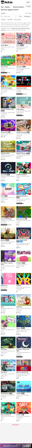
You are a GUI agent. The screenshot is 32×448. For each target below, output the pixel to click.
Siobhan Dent (4, 375)
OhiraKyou (3, 309)
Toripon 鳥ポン (5, 45)
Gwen (2, 331)
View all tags (17, 19)
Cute (20, 16)
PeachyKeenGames (20, 48)
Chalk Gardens (20, 109)
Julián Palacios (19, 417)
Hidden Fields (4, 352)
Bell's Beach (4, 372)
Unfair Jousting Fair (6, 414)
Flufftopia (19, 263)
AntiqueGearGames (20, 200)
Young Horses (4, 114)
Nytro (2, 307)
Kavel (2, 196)
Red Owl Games (20, 112)
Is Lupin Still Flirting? (6, 219)
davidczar (18, 396)
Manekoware (19, 135)
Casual (3, 19)
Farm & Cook (4, 66)
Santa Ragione (19, 156)
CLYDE (17, 177)
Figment (18, 328)
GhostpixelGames (20, 288)
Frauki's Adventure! (21, 174)
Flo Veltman (19, 69)
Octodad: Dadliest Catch (7, 109)
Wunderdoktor (5, 393)
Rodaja (2, 417)
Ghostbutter (3, 396)
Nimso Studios (4, 91)
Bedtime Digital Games (21, 331)
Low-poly (9, 19)
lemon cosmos (4, 135)
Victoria (2, 48)
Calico (18, 45)
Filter (28, 6)
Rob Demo (3, 69)
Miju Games (19, 309)
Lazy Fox (18, 221)
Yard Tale (3, 328)
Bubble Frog (4, 285)
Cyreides (3, 267)
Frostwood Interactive (6, 156)
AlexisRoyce (3, 221)
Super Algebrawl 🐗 (21, 240)
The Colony (4, 349)
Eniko (17, 91)
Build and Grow (20, 219)
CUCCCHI (19, 414)
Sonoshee (3, 177)
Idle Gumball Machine (22, 196)
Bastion (3, 240)
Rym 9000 (3, 174)
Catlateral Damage (21, 132)
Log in (28, 2)
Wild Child (19, 307)
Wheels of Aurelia (21, 153)
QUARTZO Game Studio (22, 375)
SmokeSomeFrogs (20, 266)
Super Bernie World (21, 88)
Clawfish (18, 393)
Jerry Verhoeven (4, 199)
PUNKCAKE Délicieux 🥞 (22, 244)
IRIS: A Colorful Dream (22, 372)
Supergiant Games (5, 243)
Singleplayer (27, 16)
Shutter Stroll (4, 132)
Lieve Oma (19, 66)
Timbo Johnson (4, 287)
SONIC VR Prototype (6, 88)
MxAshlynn (19, 353)
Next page (15, 424)
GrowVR (18, 285)
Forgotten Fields (5, 153)
